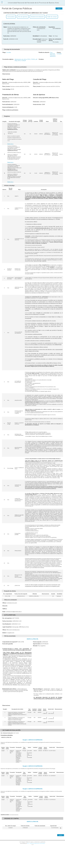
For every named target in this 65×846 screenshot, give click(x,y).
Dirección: (5, 605)
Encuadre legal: (37, 39)
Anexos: (59, 52)
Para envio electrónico (53, 55)
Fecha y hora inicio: (7, 621)
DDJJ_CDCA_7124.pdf (20, 60)
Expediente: (52, 27)
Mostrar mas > (10, 143)
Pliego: (4, 52)
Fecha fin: (5, 39)
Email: (3, 611)
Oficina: (4, 603)
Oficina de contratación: (39, 27)
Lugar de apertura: (7, 627)
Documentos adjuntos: (8, 59)
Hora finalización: (6, 624)
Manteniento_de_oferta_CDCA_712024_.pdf (26, 59)
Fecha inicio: (6, 36)
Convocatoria (11, 16)
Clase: (50, 36)
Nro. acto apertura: (7, 618)
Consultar (8, 52)
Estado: (4, 632)
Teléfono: (4, 608)
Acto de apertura (22, 16)
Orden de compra (52, 16)
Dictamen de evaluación (37, 16)
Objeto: (5, 27)
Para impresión (52, 53)
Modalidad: (36, 36)
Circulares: (41, 59)
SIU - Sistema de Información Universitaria (36, 843)
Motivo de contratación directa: (55, 39)
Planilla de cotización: (44, 52)
